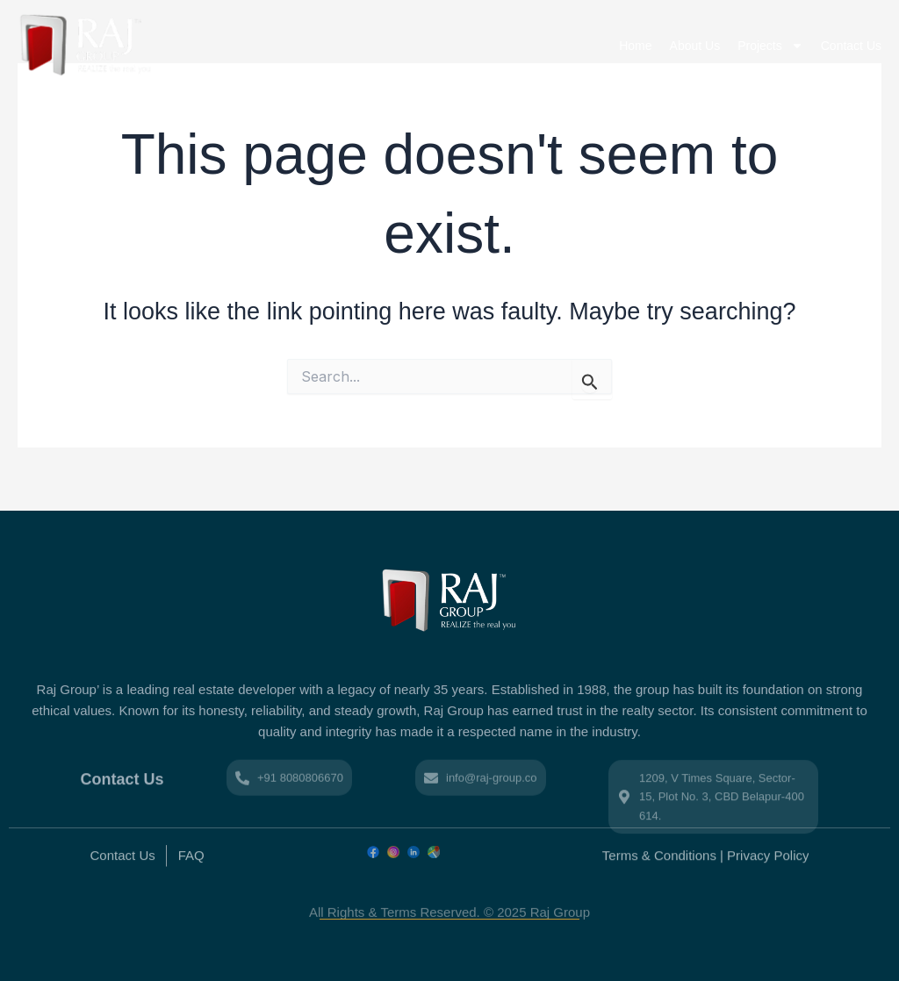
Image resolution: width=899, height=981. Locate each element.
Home (635, 46)
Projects (770, 46)
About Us (695, 46)
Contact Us (851, 46)
